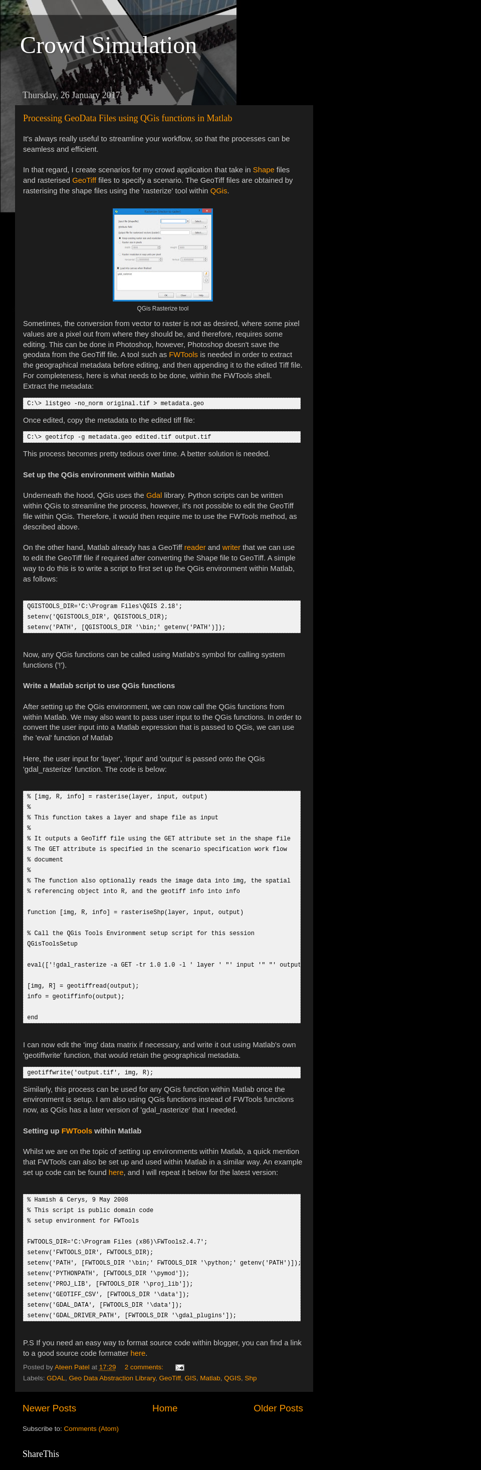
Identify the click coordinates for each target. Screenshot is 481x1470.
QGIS (232, 1358)
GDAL (56, 1358)
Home (164, 1388)
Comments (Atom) (91, 1408)
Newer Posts (49, 1388)
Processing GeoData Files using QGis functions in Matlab (127, 118)
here (116, 1158)
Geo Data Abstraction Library (112, 1358)
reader (195, 546)
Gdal (154, 494)
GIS (190, 1358)
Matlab (210, 1358)
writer (231, 546)
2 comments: (145, 1347)
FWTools (183, 355)
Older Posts (278, 1388)
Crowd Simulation (108, 45)
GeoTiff (84, 180)
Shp (251, 1358)
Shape (264, 170)
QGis (218, 191)
